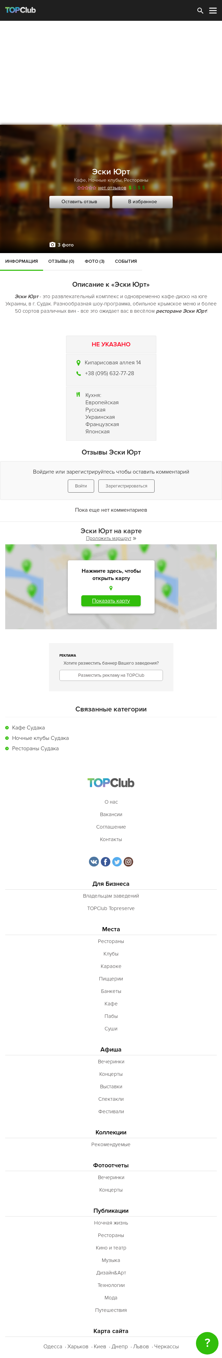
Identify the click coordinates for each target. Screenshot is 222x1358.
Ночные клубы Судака (40, 738)
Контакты (111, 839)
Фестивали (111, 1111)
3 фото (66, 245)
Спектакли (111, 1099)
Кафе (80, 180)
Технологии (111, 1285)
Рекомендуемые (111, 1144)
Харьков (78, 1346)
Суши (111, 1028)
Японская (97, 431)
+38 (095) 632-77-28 (109, 373)
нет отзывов (112, 188)
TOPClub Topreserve (111, 908)
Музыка (111, 1260)
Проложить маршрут (111, 538)
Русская (95, 409)
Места (111, 929)
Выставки (111, 1086)
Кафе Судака (28, 727)
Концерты (111, 1074)
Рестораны (136, 180)
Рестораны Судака (35, 748)
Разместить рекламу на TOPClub (111, 675)
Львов (141, 1346)
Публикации (111, 1210)
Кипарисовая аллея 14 (113, 362)
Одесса (52, 1346)
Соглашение (111, 827)
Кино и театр (111, 1248)
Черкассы (166, 1346)
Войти (81, 486)
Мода (111, 1297)
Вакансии (111, 814)
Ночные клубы (105, 180)
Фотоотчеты (111, 1165)
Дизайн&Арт (111, 1272)
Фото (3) (95, 261)
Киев (100, 1346)
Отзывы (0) (61, 261)
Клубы (111, 954)
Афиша (111, 1049)
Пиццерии (111, 978)
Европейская (102, 402)
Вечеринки (111, 1061)
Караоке (111, 966)
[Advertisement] (111, 72)
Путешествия (111, 1310)
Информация (21, 261)
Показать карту (111, 600)
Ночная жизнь (111, 1223)
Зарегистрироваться (126, 486)
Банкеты (111, 991)
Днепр (120, 1346)
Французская (102, 424)
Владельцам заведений (111, 896)
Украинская (100, 417)
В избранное (142, 202)
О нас (111, 802)
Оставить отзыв (79, 202)
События (126, 261)
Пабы (111, 1016)
